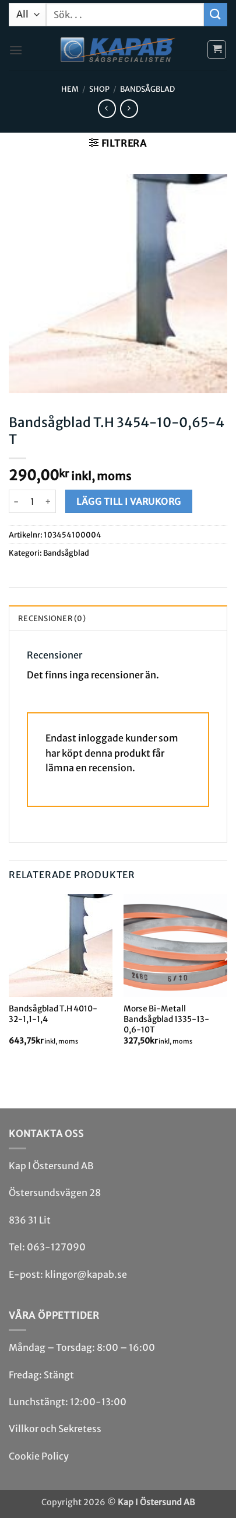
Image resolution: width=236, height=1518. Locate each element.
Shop (99, 88)
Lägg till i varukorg (128, 501)
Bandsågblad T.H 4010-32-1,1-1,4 (53, 1014)
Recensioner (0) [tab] (52, 618)
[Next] (227, 979)
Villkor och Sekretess (55, 1428)
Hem (70, 88)
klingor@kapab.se (86, 1274)
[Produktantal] (32, 501)
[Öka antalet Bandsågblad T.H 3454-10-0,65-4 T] (48, 501)
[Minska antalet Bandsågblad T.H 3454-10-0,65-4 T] (16, 501)
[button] (16, 50)
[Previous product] (129, 108)
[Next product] (107, 108)
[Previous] (9, 979)
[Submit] (215, 14)
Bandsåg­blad (147, 88)
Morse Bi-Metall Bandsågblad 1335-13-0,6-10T (166, 1019)
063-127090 (56, 1247)
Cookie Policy (39, 1456)
